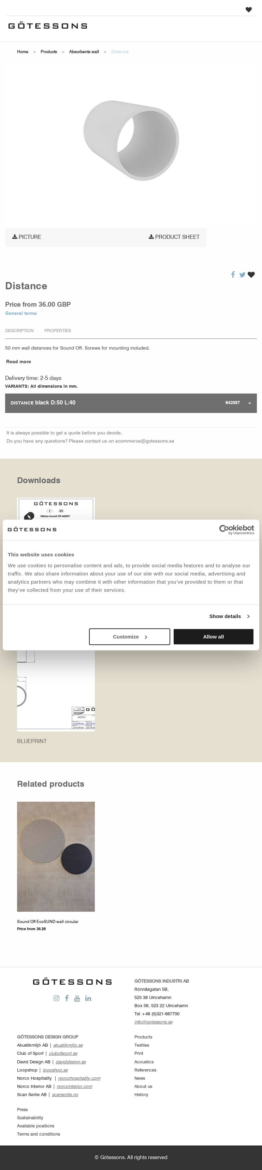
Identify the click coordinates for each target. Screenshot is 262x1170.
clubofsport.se (63, 1053)
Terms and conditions (38, 1134)
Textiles (141, 1045)
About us (143, 1086)
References (145, 1070)
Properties (57, 331)
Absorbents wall (84, 52)
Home (22, 52)
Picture (26, 237)
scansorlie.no (65, 1095)
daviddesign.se (71, 1062)
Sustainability (30, 1118)
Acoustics (144, 1062)
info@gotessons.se (153, 1022)
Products (49, 52)
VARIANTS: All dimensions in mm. (41, 386)
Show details (225, 616)
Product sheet (174, 237)
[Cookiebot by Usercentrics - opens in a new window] (224, 530)
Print (138, 1053)
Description (19, 331)
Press (22, 1110)
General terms (21, 313)
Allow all (213, 637)
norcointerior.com (74, 1086)
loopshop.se (55, 1070)
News (139, 1078)
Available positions (35, 1126)
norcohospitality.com (79, 1078)
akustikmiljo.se (68, 1045)
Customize (130, 637)
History (141, 1095)
